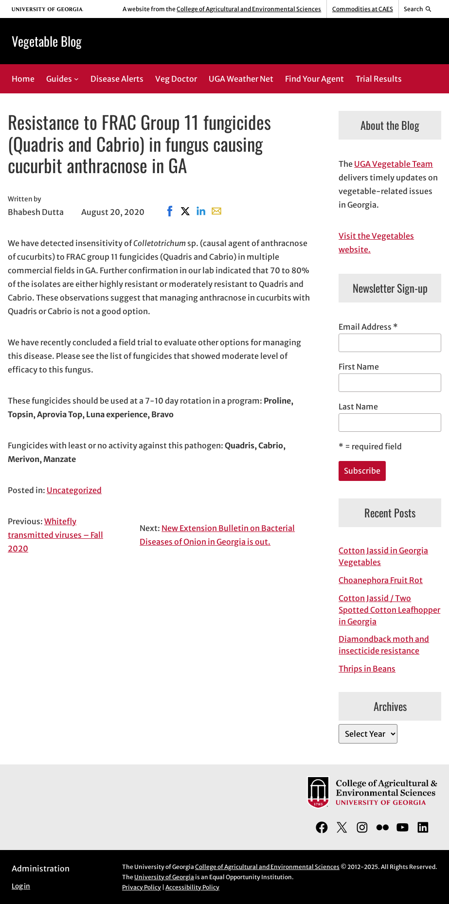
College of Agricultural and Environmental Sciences (249, 9)
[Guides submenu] (76, 78)
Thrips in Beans (367, 669)
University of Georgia (164, 877)
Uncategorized (74, 490)
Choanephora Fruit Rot (381, 580)
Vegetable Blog (47, 41)
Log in (21, 886)
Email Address (368, 327)
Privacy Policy (141, 887)
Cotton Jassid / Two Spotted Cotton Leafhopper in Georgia (389, 609)
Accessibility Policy (192, 887)
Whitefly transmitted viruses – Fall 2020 (55, 534)
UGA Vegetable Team (393, 164)
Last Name (358, 406)
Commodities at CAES (362, 9)
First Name (359, 367)
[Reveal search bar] (418, 9)
